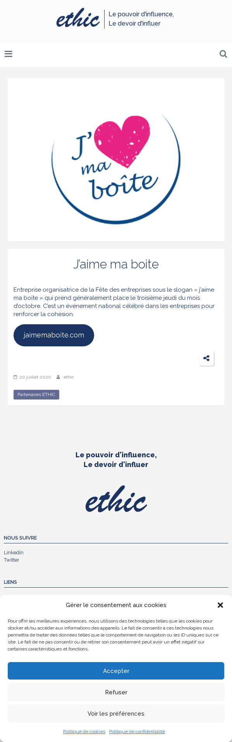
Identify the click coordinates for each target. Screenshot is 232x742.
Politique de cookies (84, 731)
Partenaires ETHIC (36, 394)
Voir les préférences (116, 713)
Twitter (11, 560)
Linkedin (14, 552)
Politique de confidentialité (137, 731)
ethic (69, 377)
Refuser (116, 692)
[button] (220, 605)
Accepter (116, 671)
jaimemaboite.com (54, 335)
